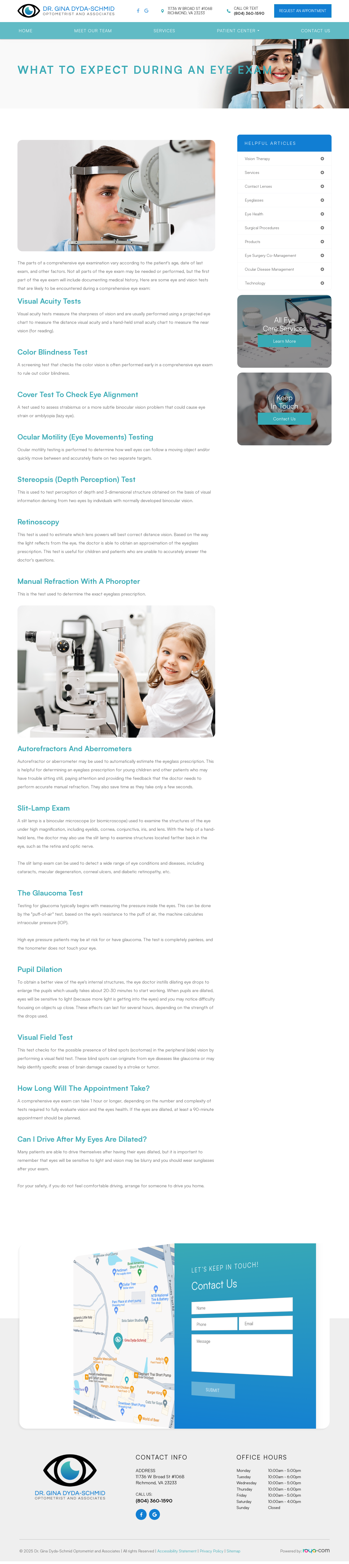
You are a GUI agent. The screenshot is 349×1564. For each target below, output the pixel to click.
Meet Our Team (93, 30)
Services (164, 30)
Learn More (284, 346)
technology (256, 287)
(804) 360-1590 (154, 1522)
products (254, 244)
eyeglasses (255, 201)
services (253, 173)
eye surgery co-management (273, 259)
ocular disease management (273, 273)
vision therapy (259, 159)
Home (25, 30)
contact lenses (260, 187)
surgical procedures (264, 230)
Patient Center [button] (238, 30)
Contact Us (315, 30)
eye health (255, 216)
